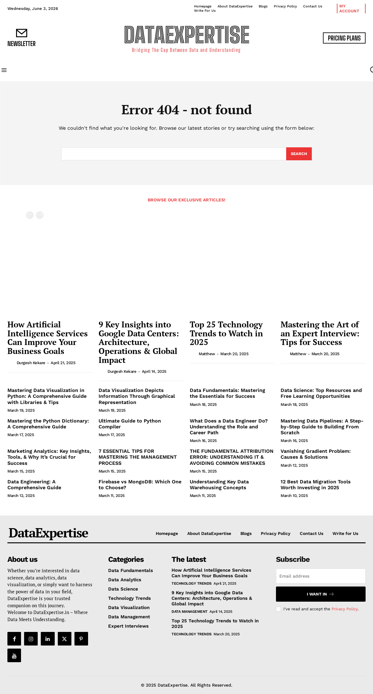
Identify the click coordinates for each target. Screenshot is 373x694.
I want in (320, 594)
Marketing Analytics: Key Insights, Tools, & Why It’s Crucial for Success (49, 457)
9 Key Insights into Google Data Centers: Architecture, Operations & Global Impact (139, 342)
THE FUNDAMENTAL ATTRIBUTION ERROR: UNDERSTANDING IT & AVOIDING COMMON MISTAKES (231, 457)
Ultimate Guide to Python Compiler (130, 424)
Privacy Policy (345, 609)
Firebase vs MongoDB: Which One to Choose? (140, 484)
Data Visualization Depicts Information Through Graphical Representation (137, 396)
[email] (321, 576)
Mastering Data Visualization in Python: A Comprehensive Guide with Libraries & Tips (47, 396)
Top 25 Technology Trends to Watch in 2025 (226, 333)
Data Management (190, 611)
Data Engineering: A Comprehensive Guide (34, 484)
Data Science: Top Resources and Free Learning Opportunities (321, 393)
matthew (207, 353)
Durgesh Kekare (31, 362)
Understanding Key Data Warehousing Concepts (219, 484)
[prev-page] (30, 215)
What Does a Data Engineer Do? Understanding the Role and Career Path (229, 426)
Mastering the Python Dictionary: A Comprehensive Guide (48, 424)
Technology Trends (192, 583)
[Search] (299, 153)
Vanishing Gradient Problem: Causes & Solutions (316, 454)
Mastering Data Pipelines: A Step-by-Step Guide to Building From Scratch (322, 426)
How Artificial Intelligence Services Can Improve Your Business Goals (47, 337)
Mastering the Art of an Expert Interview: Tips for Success (320, 333)
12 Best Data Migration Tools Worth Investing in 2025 (316, 484)
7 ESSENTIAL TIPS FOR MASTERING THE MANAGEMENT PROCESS (138, 457)
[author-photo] (11, 362)
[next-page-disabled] (40, 215)
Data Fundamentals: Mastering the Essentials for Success (227, 393)
